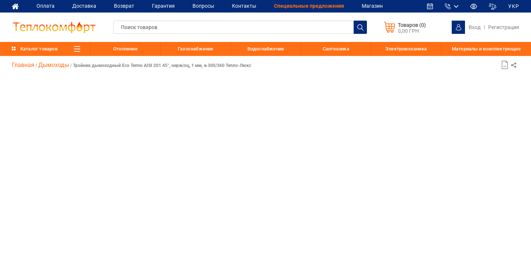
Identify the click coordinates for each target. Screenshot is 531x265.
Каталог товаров (39, 49)
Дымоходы (53, 64)
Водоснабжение (265, 49)
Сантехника (336, 49)
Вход (474, 27)
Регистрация (503, 27)
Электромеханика (406, 49)
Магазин (372, 6)
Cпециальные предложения (309, 6)
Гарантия (163, 6)
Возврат (124, 6)
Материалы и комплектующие (486, 49)
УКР (513, 6)
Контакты (244, 6)
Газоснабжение (196, 49)
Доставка (84, 6)
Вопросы (203, 6)
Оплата (46, 6)
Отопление (125, 49)
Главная (23, 64)
